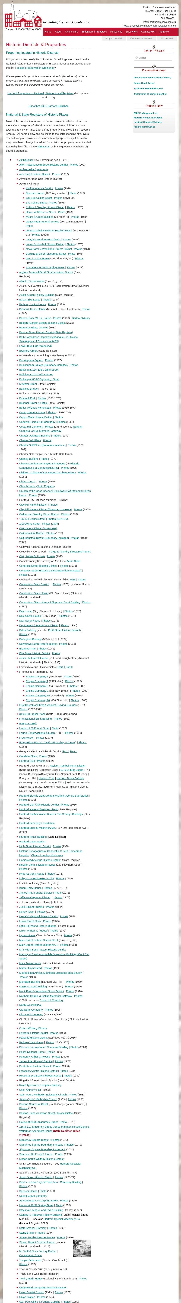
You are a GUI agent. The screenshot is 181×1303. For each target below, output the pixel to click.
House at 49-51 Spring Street (36, 1205)
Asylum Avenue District (39, 188)
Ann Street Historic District (34, 174)
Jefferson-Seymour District (34, 897)
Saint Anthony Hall (30, 1089)
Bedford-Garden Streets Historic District (42, 322)
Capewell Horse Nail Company (37, 421)
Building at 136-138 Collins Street (39, 369)
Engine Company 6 (37, 685)
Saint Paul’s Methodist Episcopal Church (43, 1094)
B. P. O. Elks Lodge (72, 769)
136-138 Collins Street (39, 197)
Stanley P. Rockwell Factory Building (40, 1214)
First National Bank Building (35, 718)
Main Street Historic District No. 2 (38, 944)
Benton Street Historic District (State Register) (46, 332)
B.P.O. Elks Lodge (30, 299)
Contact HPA (148, 31)
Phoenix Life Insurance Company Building (43, 1047)
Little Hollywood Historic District (37, 925)
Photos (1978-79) (57, 518)
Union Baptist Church (31, 1292)
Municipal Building (30, 981)
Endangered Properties (94, 31)
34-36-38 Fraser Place (32, 713)
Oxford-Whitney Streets (33, 1028)
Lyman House (27, 935)
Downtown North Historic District (38, 643)
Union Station (27, 1296)
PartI (73, 579)
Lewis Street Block (30, 921)
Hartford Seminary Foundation (37, 823)
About (58, 31)
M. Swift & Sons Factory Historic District (42, 949)
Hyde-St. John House (32, 873)
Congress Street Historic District (38, 565)
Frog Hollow (26, 737)
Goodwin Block (28, 756)
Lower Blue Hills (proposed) (35, 345)
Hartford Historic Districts (148, 122)
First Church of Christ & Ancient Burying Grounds (48, 704)
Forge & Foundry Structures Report (69, 551)
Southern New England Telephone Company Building (50, 1182)
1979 (55, 523)
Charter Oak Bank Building (35, 435)
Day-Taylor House (29, 620)
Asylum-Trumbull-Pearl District (67, 765)
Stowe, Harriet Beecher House (37, 1237)
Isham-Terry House (30, 887)
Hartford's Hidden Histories (148, 88)
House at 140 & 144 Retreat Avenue (40, 1075)
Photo (73, 193)
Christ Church (27, 481)
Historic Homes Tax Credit (148, 117)
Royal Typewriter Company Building (40, 1085)
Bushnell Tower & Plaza (33, 402)
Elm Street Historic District (34, 653)
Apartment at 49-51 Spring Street (45, 267)
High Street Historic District (35, 846)
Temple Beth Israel (30, 1260)
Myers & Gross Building (39, 216)
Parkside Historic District (33, 1032)
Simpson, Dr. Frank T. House (36, 1154)
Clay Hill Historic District (33, 504)
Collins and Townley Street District (39, 514)
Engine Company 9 (37, 690)
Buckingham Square (31, 360)
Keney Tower (26, 911)
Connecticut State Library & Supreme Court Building (49, 602)
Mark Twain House (30, 963)
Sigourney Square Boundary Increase (41, 1144)
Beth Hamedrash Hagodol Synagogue (41, 336)
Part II (69, 666)
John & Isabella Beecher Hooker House (49, 230)
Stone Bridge (27, 1232)
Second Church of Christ (33, 1103)
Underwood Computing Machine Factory (42, 1287)
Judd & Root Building (31, 906)
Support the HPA (113, 38)
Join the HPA (166, 38)
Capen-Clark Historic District (35, 417)
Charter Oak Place (30, 440)
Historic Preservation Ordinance (35, 67)
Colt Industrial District (31, 533)
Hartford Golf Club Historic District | (39, 804)
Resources (116, 31)
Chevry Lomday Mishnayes (47, 855)
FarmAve (164, 31)
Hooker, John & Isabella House (37, 864)
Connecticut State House (34, 593)
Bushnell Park (27, 398)
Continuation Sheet (30, 1255)
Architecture (71, 31)
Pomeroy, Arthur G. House (34, 1056)
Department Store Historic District (39, 625)
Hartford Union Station (32, 841)
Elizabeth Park (27, 648)
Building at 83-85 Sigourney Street (46, 253)
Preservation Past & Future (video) (152, 77)
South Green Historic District (36, 1177)
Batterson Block (28, 327)
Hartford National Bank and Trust (38, 809)
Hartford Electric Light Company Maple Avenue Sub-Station (54, 795)
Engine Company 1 (37, 676)
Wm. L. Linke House (38, 258)
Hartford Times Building (70, 778)
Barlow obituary (81, 317)
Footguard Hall (28, 723)
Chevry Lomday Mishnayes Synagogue (42, 463)
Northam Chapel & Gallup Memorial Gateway (45, 995)
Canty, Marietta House (32, 412)
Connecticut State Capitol (34, 584)
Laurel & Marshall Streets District (45, 244)
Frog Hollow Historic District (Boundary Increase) (47, 742)
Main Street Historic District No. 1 (38, 940)
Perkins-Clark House (31, 1042)
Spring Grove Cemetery (33, 1195)
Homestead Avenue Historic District (40, 859)
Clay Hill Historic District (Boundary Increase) (45, 509)
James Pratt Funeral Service (42, 221)
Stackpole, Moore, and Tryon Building (41, 1209)
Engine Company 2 (37, 681)
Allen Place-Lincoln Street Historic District (43, 164)
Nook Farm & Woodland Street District (41, 991)
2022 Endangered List (145, 113)
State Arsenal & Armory (33, 1227)
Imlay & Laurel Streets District (43, 239)
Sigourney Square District (34, 1139)
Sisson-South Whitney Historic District (41, 1158)
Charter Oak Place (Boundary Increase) (42, 445)
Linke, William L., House (33, 930)
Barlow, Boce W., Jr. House (35, 317)
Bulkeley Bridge (28, 388)
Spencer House (35, 193)
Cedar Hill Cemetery (31, 426)
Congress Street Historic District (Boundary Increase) (50, 570)
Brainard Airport (28, 350)
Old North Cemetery (31, 1009)
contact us (43, 146)
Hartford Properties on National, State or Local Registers (41, 93)
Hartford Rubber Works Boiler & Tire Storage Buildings (51, 814)
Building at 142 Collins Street (36, 374)
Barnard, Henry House (32, 309)
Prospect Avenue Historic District (38, 1070)
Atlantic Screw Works (31, 281)
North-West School (30, 1004)
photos (58, 897)
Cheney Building (29, 458)
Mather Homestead (30, 967)
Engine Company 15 (38, 695)
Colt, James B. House (32, 556)
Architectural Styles (144, 126)
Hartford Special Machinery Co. (37, 827)
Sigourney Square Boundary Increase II (42, 1149)
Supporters (132, 31)
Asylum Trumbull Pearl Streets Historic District (46, 272)
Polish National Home (32, 1051)
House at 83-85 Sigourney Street (38, 1121)
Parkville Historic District (33, 1037)
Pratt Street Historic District (64, 630)
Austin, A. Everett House (33, 658)
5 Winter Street (28, 383)
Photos (74, 164)
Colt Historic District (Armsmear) (38, 528)
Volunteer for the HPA (141, 38)
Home (48, 31)
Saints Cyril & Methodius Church (38, 1099)
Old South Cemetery (31, 1014)
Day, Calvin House (30, 615)
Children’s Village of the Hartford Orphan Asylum (47, 472)
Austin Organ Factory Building (37, 294)
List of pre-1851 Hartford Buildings (48, 105)
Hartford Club (27, 760)
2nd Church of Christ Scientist (150, 94)
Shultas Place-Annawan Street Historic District (46, 1112)
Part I (61, 666)
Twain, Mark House (31, 1278)
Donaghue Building (30, 639)
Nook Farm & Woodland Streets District (49, 248)
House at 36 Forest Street (41, 212)
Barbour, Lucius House (32, 304)
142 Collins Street (36, 202)
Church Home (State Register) (37, 486)
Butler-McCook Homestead (35, 407)
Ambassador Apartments (33, 169)
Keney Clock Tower (144, 83)
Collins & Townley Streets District (45, 207)
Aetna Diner (26, 159)
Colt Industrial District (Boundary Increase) (44, 537)
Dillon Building (27, 630)
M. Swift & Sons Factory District (37, 1251)
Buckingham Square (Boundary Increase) (43, 364)
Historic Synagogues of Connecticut (40, 850)
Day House (25, 611)
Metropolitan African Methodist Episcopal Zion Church (50, 972)
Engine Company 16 (38, 700)
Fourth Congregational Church (37, 732)
